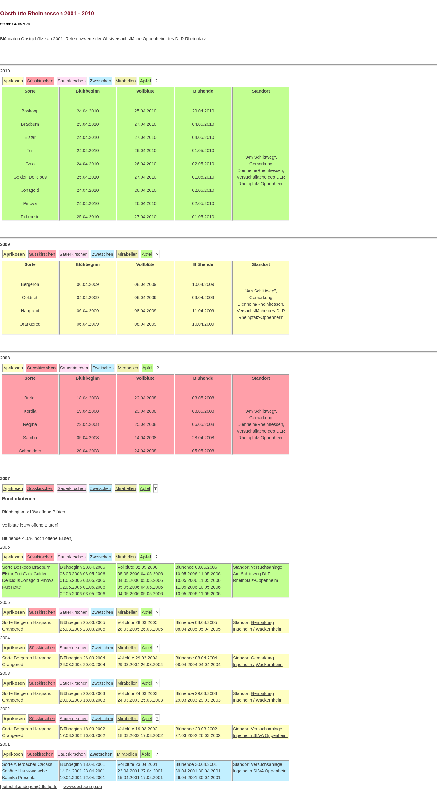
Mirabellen (125, 80)
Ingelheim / (244, 629)
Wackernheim (269, 629)
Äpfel (147, 254)
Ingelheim (243, 735)
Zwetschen (100, 80)
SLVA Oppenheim (270, 735)
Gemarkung (262, 622)
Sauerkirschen (71, 80)
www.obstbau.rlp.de (82, 786)
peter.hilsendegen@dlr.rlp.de (29, 786)
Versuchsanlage (266, 567)
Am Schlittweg (247, 573)
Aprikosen (13, 80)
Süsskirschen (40, 80)
